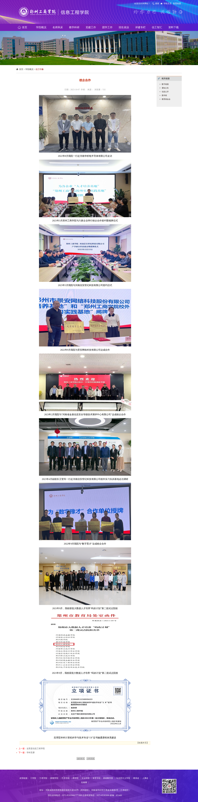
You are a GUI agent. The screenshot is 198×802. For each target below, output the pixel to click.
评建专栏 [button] (140, 27)
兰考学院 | (44, 778)
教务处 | (137, 778)
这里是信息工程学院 (36, 748)
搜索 (157, 3)
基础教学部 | (109, 778)
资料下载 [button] (173, 27)
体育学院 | (97, 778)
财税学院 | (55, 778)
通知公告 (165, 88)
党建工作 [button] (91, 27)
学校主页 (167, 3)
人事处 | (146, 778)
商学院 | (76, 778)
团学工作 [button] (107, 27)
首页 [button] (24, 27)
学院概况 (29, 69)
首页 (21, 69)
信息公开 (165, 92)
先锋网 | (85, 782)
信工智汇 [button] (157, 27)
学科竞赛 (31, 752)
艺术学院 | (66, 778)
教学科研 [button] (74, 27)
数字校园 (165, 84)
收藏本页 (143, 743)
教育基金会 (166, 99)
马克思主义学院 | (124, 778)
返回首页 (80, 759)
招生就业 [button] (124, 27)
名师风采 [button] (58, 27)
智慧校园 (177, 3)
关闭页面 (90, 759)
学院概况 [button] (41, 27)
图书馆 (164, 95)
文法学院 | (86, 778)
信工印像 (40, 69)
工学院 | (34, 778)
